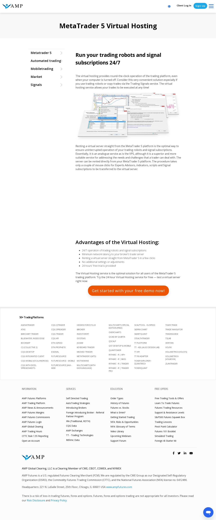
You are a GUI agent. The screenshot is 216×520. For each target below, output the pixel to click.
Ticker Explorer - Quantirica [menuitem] (143, 362)
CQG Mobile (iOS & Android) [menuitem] (34, 360)
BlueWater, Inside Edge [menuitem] (33, 338)
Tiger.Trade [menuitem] (171, 325)
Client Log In (184, 5)
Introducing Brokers (76, 407)
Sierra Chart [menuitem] (140, 329)
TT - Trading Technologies (79, 435)
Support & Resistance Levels (169, 412)
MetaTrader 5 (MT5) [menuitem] (86, 356)
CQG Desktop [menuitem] (27, 351)
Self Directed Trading (77, 398)
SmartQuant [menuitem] (140, 334)
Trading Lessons (163, 421)
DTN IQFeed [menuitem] (56, 343)
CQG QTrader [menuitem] (58, 325)
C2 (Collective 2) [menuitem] (29, 347)
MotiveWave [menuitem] (83, 360)
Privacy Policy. (59, 500)
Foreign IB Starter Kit (165, 440)
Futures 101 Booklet (165, 431)
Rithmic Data (73, 439)
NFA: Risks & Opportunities (124, 421)
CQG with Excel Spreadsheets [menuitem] (28, 366)
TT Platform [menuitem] (140, 343)
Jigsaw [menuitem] (80, 343)
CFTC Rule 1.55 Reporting (35, 435)
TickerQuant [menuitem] (140, 368)
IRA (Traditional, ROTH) (78, 421)
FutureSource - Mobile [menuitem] (63, 360)
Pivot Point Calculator (166, 426)
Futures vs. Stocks (119, 407)
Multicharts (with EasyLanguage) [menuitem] (86, 366)
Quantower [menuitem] (115, 350)
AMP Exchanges (74, 430)
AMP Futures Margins (33, 412)
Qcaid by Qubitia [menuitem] (117, 336)
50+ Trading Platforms (31, 317)
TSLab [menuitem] (168, 338)
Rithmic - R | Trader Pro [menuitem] (119, 369)
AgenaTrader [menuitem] (27, 325)
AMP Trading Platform (33, 403)
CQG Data (71, 425)
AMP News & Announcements (37, 407)
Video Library (117, 431)
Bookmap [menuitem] (25, 343)
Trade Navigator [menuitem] (174, 329)
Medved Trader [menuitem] (84, 351)
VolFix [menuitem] (168, 347)
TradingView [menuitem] (171, 334)
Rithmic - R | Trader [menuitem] (119, 363)
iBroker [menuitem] (81, 329)
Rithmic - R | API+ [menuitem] (117, 354)
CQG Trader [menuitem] (57, 334)
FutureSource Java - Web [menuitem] (61, 366)
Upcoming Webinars (120, 435)
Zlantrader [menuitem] (171, 363)
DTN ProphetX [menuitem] (58, 347)
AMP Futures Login (32, 421)
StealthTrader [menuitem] (142, 338)
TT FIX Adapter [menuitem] (141, 356)
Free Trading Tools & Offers (169, 398)
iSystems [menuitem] (81, 338)
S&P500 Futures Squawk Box (170, 417)
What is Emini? (117, 412)
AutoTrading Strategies (78, 403)
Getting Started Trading (122, 417)
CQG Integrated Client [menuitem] (32, 356)
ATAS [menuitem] (23, 329)
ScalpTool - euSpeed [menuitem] (144, 325)
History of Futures (119, 403)
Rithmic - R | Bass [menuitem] (117, 359)
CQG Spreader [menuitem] (58, 329)
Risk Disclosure (36, 500)
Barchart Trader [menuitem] (29, 334)
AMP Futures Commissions (36, 417)
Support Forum (118, 440)
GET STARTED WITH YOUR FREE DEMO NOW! (128, 290)
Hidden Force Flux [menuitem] (86, 325)
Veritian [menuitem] (169, 343)
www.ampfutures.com (119, 487)
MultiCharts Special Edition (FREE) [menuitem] (119, 326)
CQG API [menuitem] (55, 338)
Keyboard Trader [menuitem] (86, 347)
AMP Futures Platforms (34, 398)
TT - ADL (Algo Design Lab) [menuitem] (146, 347)
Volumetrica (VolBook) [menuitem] (171, 358)
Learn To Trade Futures (167, 403)
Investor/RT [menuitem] (83, 334)
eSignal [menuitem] (55, 351)
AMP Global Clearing (32, 426)
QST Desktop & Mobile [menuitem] (120, 345)
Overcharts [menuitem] (115, 332)
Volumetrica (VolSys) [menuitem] (176, 351)
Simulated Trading (164, 435)
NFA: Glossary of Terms (122, 426)
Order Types (116, 398)
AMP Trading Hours (32, 431)
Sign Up (200, 5)
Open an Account (31, 440)
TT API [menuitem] (137, 351)
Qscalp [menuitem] (112, 341)
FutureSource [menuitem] (58, 356)
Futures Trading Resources (168, 407)
